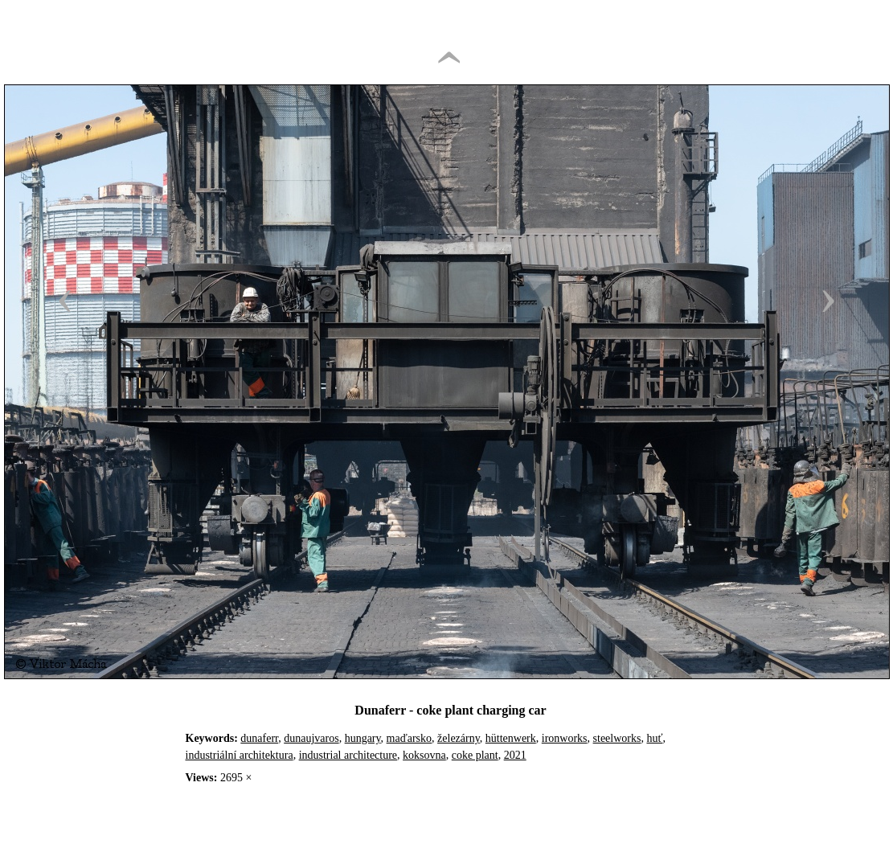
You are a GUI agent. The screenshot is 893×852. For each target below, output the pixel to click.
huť (654, 738)
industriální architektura (239, 755)
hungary (363, 738)
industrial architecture (348, 755)
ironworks (565, 738)
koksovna (424, 755)
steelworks (617, 738)
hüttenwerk (510, 738)
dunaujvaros (311, 738)
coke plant (475, 755)
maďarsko (409, 738)
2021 (515, 755)
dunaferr (259, 738)
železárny (458, 738)
